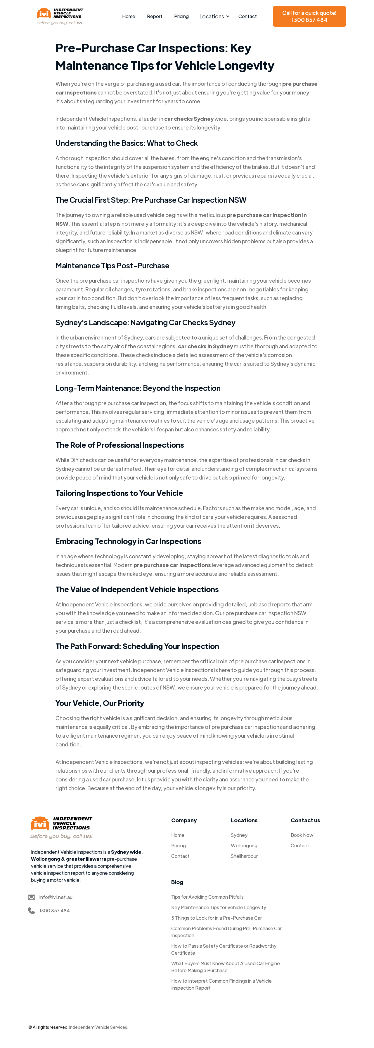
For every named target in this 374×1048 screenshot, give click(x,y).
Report (154, 16)
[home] (60, 16)
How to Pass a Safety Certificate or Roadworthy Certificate (223, 949)
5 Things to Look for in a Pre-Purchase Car (216, 918)
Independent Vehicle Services (98, 1027)
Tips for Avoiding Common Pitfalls (207, 897)
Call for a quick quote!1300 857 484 (309, 16)
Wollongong (244, 845)
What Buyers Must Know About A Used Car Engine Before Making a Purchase (225, 966)
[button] (213, 16)
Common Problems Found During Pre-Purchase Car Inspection (226, 931)
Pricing (181, 16)
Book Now (302, 835)
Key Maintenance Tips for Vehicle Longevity (218, 907)
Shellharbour (244, 856)
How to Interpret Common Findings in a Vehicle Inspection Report (221, 984)
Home (128, 16)
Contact (247, 16)
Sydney (239, 835)
